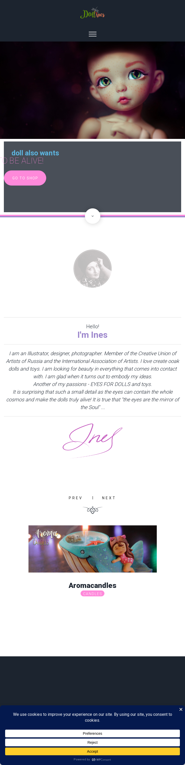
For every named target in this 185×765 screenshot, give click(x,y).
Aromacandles (92, 585)
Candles (92, 594)
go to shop (26, 178)
